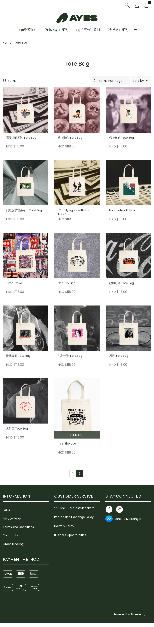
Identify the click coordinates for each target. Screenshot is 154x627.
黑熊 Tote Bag (118, 356)
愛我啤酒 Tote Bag (18, 356)
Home (7, 43)
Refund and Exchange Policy (74, 517)
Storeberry (138, 614)
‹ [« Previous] (66, 474)
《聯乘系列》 (27, 30)
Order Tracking (13, 544)
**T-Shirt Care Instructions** (74, 508)
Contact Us (11, 535)
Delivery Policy (64, 526)
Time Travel (14, 283)
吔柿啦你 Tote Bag (70, 138)
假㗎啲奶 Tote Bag (121, 138)
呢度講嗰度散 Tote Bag (21, 138)
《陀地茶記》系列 (55, 30)
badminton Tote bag (123, 210)
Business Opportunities (70, 535)
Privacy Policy (12, 519)
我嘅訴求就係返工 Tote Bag (24, 210)
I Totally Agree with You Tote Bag (74, 212)
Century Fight (67, 283)
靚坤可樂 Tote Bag (121, 283)
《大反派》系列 (117, 30)
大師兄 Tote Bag (17, 429)
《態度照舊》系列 (87, 30)
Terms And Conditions (18, 527)
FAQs (6, 510)
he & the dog (67, 444)
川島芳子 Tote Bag (70, 356)
